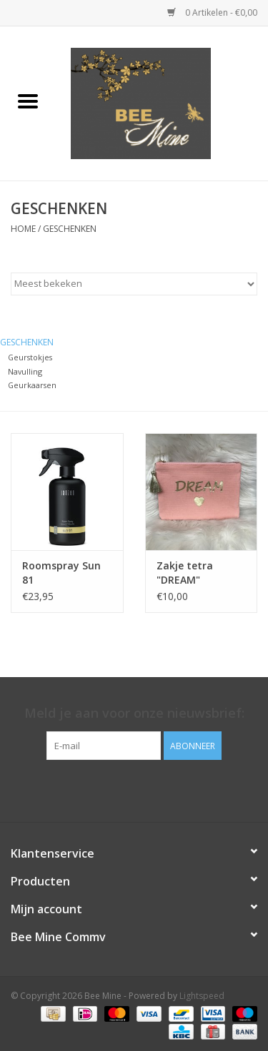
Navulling (25, 371)
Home (23, 229)
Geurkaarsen (32, 385)
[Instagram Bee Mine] (147, 789)
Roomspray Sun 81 (61, 573)
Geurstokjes (30, 357)
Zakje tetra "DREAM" (185, 573)
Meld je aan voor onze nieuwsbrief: (134, 713)
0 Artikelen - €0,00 (212, 12)
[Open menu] (28, 100)
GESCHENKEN (69, 229)
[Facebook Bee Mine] (121, 789)
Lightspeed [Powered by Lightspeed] (201, 996)
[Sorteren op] (134, 284)
